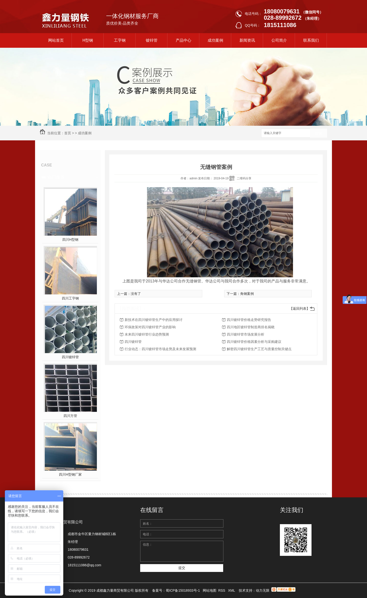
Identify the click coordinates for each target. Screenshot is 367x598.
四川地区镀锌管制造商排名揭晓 (251, 327)
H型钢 (88, 40)
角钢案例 (247, 294)
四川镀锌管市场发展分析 (245, 334)
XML (232, 590)
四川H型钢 (70, 239)
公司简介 (279, 40)
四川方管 (70, 416)
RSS (222, 590)
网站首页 (56, 40)
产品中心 (183, 40)
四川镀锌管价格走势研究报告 (249, 320)
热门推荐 (56, 177)
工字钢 (120, 40)
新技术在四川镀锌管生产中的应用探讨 (154, 320)
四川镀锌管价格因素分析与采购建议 (254, 342)
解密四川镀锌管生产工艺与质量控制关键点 (259, 349)
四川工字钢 (70, 298)
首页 (67, 133)
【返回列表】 (299, 308)
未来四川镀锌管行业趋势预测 (147, 334)
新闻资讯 (247, 40)
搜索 (318, 133)
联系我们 (311, 40)
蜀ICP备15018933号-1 (183, 590)
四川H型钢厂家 (70, 474)
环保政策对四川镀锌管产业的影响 (150, 327)
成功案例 (215, 40)
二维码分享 (244, 178)
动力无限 (262, 590)
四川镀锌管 (70, 357)
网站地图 (209, 590)
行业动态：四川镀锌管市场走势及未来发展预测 (160, 349)
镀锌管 (151, 40)
